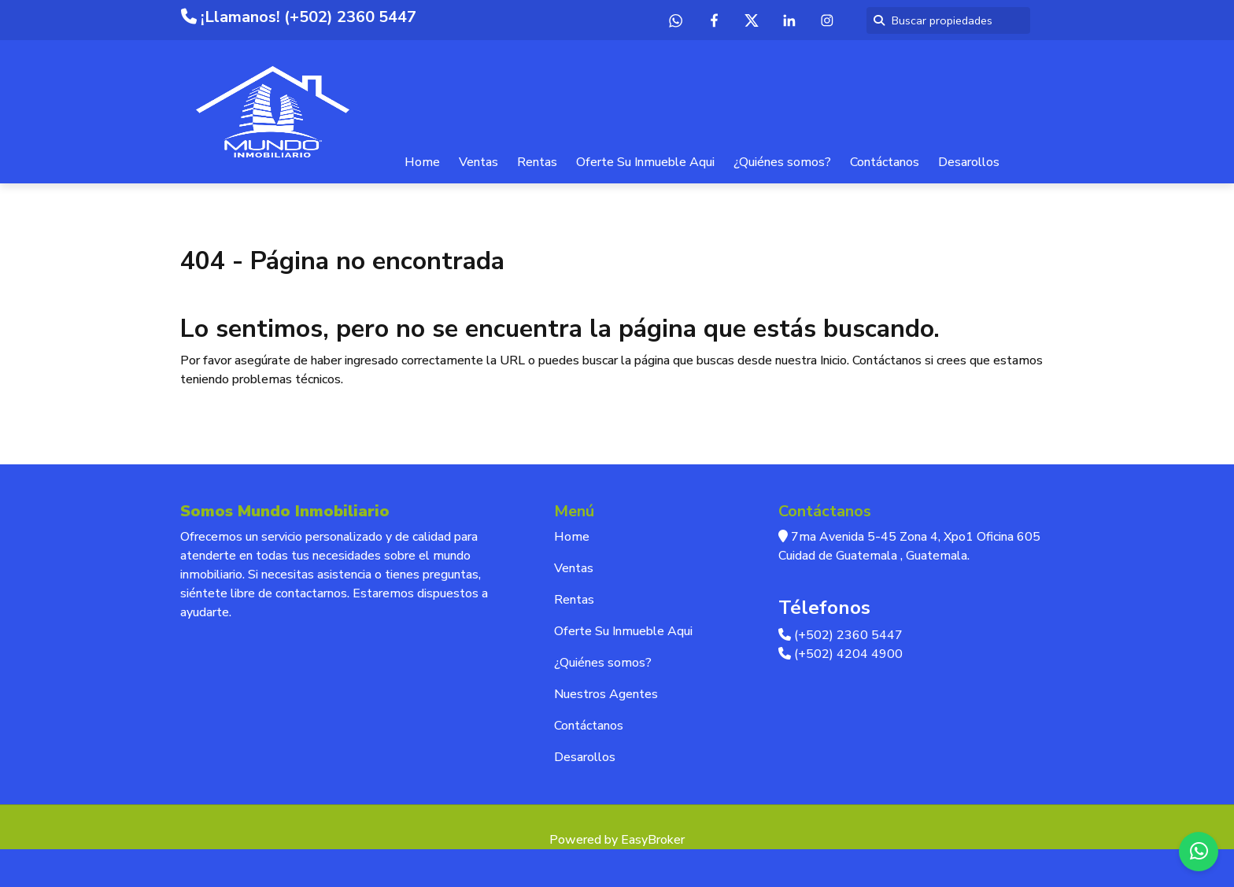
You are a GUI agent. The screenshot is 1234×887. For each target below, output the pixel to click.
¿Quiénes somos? (782, 162)
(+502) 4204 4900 (840, 654)
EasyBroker (653, 839)
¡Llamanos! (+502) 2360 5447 (298, 17)
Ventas (478, 162)
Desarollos (968, 162)
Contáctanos (884, 162)
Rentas (537, 162)
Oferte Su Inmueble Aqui (645, 162)
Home (422, 162)
